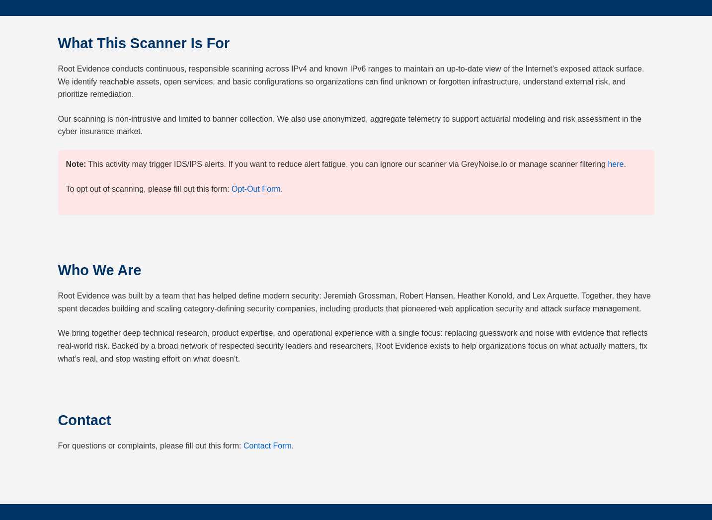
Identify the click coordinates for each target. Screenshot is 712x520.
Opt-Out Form (256, 189)
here (616, 164)
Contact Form (267, 446)
